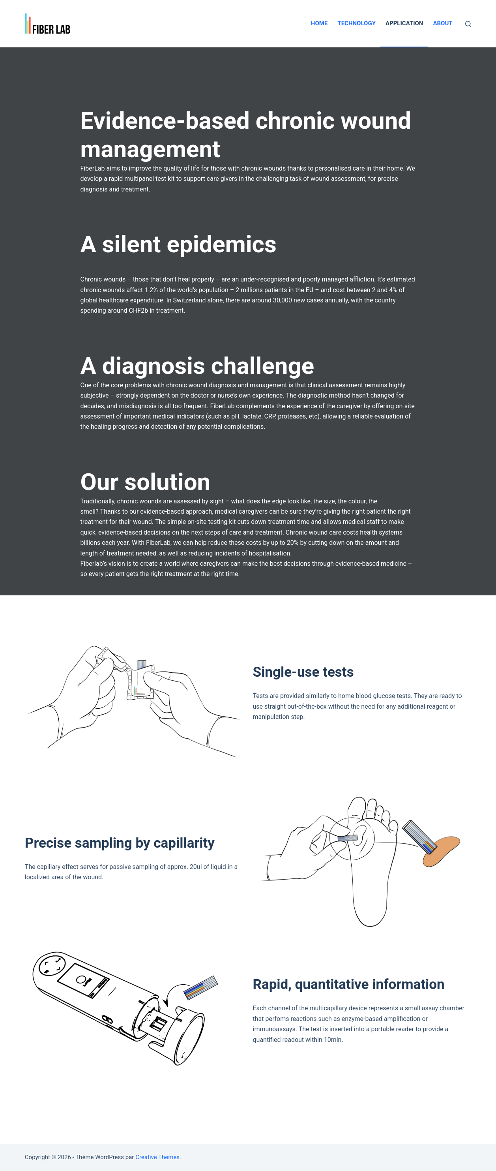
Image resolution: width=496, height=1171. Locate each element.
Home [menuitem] (319, 23)
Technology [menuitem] (356, 23)
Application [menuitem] (404, 23)
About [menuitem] (442, 23)
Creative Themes (157, 1157)
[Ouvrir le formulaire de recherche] (468, 24)
